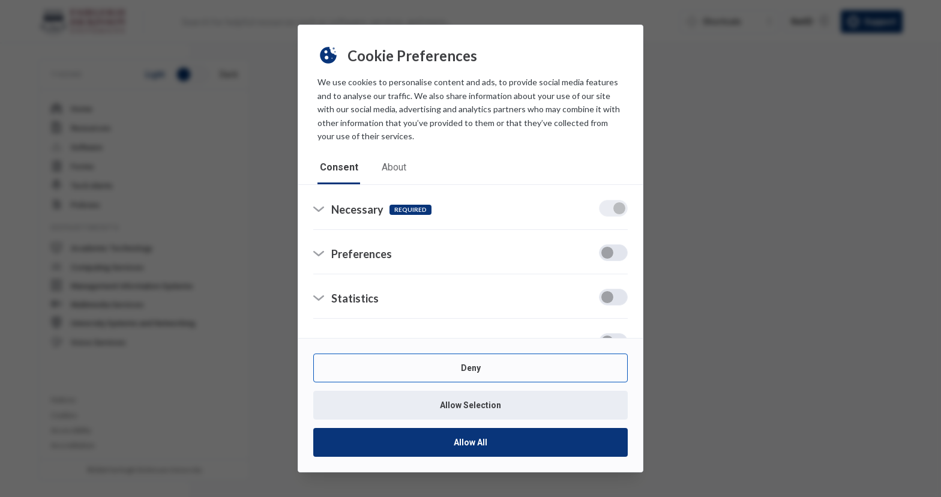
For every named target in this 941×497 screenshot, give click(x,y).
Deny (471, 368)
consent (339, 167)
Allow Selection (470, 405)
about (394, 167)
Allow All (470, 442)
